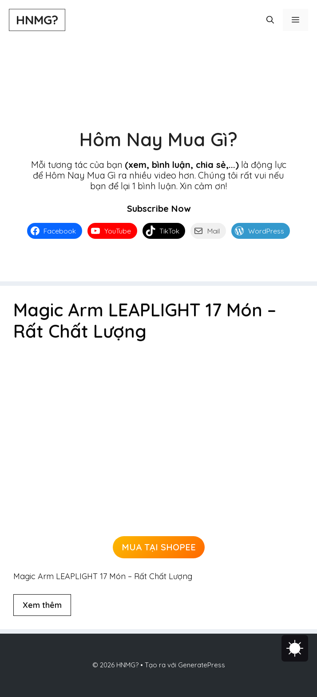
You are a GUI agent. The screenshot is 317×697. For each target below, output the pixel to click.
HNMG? (37, 19)
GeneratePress (201, 665)
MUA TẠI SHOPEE (159, 547)
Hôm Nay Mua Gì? (158, 139)
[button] (270, 20)
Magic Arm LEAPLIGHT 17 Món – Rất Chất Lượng (144, 320)
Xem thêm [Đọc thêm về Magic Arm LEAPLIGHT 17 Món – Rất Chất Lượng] (42, 605)
